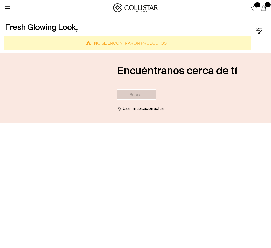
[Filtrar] (259, 30)
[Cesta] (264, 8)
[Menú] (7, 8)
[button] (254, 8)
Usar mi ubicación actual (143, 108)
